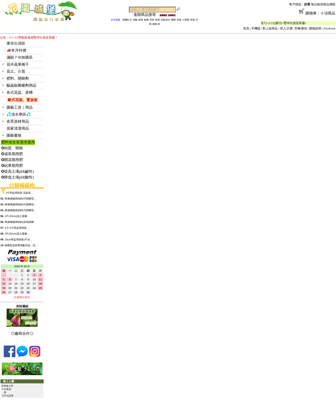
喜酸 (135, 19)
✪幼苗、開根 (12, 148)
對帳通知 (301, 28)
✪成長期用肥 (12, 154)
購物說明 (315, 28)
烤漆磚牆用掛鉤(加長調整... (20, 222)
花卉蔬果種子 (18, 64)
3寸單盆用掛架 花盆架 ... (20, 192)
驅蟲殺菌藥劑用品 (21, 85)
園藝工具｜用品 (20, 107)
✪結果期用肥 (12, 166)
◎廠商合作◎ (22, 333)
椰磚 (173, 19)
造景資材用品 (18, 121)
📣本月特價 (16, 50)
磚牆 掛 (156, 24)
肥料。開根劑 (18, 78)
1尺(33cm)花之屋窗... (17, 216)
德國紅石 (127, 19)
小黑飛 (185, 19)
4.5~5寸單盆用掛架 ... (17, 227)
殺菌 (146, 19)
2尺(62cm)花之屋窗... (17, 233)
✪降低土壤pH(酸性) (17, 177)
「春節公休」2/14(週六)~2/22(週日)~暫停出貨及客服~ (276, 23)
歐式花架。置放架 (23, 100)
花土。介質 (16, 71)
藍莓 (140, 19)
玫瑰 (179, 19)
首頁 (246, 28)
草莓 (192, 19)
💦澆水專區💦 (19, 114)
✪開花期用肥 (12, 160)
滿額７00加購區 (20, 57)
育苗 (152, 19)
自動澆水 (165, 19)
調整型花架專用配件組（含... (21, 245)
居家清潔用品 (18, 128)
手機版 (255, 28)
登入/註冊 (286, 28)
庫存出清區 (16, 43)
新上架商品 (270, 28)
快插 (157, 19)
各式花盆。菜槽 (20, 92)
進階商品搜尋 (146, 15)
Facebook (329, 28)
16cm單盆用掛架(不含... (18, 239)
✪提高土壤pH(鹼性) (17, 171)
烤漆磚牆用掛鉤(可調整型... (20, 198)
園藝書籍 (14, 135)
